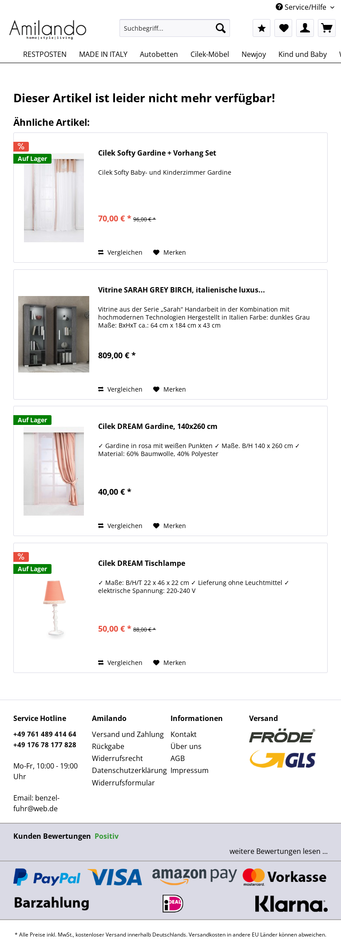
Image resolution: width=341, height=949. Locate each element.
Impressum (189, 770)
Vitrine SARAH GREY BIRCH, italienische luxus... (181, 290)
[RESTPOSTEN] (45, 54)
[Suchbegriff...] (174, 28)
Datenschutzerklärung (129, 770)
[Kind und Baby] (302, 54)
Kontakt (183, 734)
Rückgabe (108, 746)
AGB (177, 758)
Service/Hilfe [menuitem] (302, 7)
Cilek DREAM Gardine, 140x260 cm (158, 426)
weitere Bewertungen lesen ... (279, 851)
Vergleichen (120, 252)
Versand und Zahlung (128, 734)
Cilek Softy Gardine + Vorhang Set (157, 153)
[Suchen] (220, 28)
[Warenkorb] (327, 28)
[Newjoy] (253, 54)
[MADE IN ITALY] (103, 54)
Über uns (186, 746)
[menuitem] (174, 32)
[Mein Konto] (305, 28)
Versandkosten (207, 934)
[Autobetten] (159, 54)
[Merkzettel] (283, 28)
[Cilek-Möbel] (209, 54)
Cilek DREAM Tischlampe (141, 563)
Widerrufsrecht (117, 758)
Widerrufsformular (123, 783)
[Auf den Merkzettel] (169, 252)
